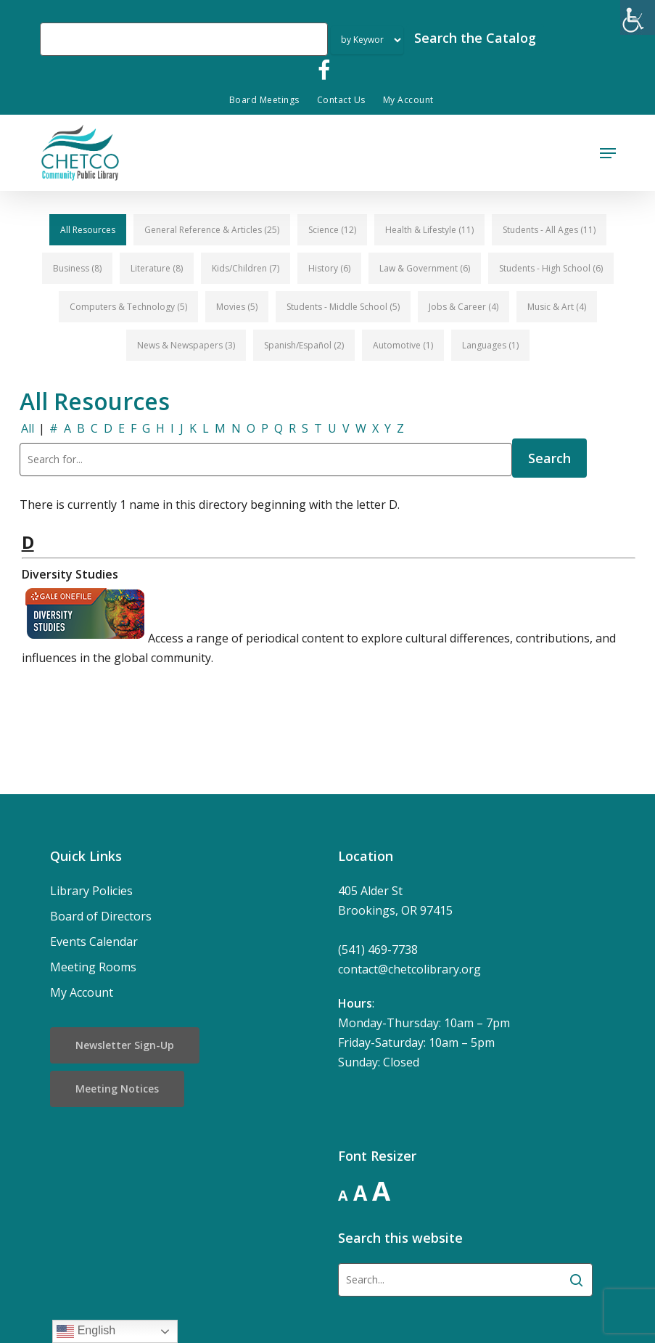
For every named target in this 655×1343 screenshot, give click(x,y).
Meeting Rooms (93, 967)
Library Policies (91, 891)
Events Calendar (94, 942)
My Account (81, 992)
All (27, 428)
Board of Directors (101, 916)
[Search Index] (367, 40)
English (86, 1331)
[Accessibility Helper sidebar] (637, 17)
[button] (608, 153)
